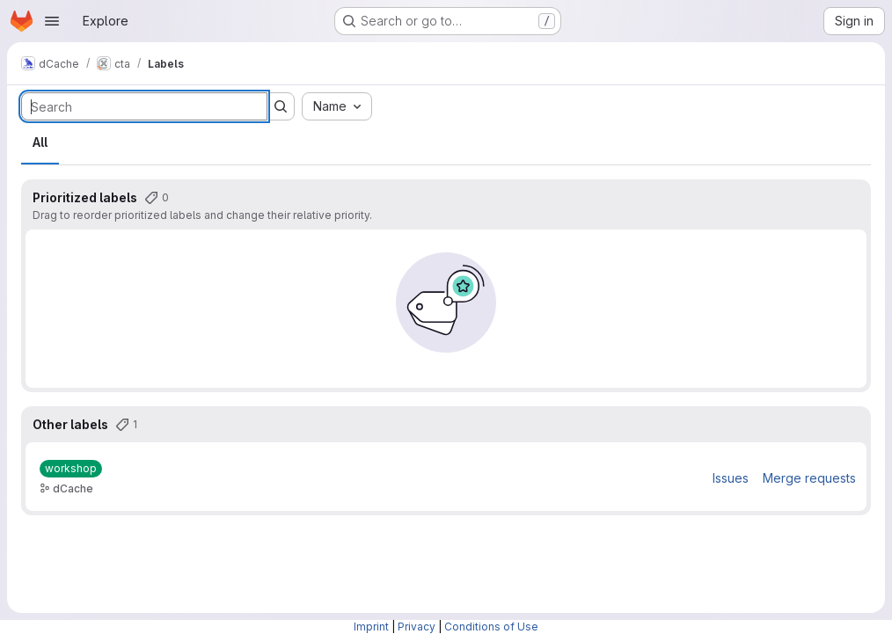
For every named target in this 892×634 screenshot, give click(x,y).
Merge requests (809, 477)
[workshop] (71, 468)
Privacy (416, 626)
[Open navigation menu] (52, 21)
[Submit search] (281, 106)
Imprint (371, 626)
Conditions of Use (491, 626)
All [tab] (40, 142)
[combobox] (337, 106)
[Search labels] (144, 106)
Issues (731, 477)
